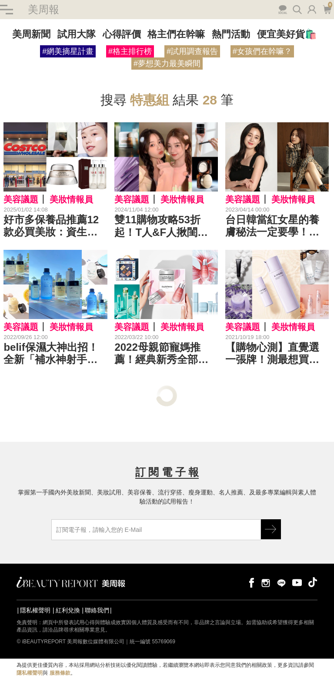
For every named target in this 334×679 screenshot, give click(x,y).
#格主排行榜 (130, 51)
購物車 (326, 8)
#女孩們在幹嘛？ (262, 51)
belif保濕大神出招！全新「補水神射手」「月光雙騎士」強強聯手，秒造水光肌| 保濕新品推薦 (53, 353)
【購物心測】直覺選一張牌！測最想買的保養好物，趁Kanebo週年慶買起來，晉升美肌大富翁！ (275, 353)
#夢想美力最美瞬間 (167, 63)
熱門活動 (231, 34)
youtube (297, 582)
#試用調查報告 (192, 51)
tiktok (312, 582)
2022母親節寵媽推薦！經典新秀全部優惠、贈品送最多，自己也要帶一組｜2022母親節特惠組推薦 (162, 353)
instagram (266, 582)
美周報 (43, 9)
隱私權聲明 (35, 610)
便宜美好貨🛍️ (287, 34)
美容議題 (20, 199)
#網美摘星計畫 (68, 51)
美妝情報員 (71, 199)
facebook (250, 582)
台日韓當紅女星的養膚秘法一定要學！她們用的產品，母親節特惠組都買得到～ (272, 226)
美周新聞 (31, 34)
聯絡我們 (97, 610)
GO (271, 529)
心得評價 (122, 34)
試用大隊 (76, 34)
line (281, 582)
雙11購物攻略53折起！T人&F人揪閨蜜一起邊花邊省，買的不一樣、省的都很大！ (161, 226)
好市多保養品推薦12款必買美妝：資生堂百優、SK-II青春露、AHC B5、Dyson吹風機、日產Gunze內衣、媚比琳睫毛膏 (54, 226)
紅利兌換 (68, 610)
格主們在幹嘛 (176, 34)
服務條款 (60, 673)
